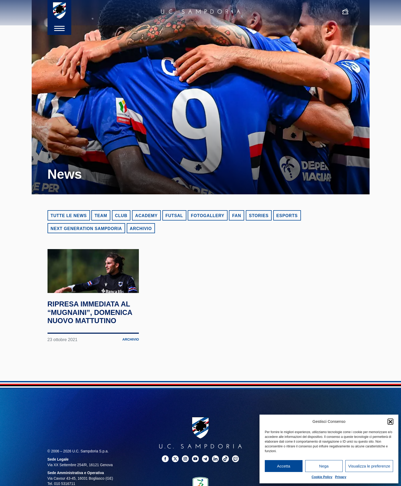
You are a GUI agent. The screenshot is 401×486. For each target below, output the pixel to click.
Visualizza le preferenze (369, 466)
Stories (258, 215)
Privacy (340, 477)
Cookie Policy (322, 477)
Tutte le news (69, 215)
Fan (236, 215)
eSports (287, 215)
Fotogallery (207, 215)
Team (101, 215)
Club (121, 215)
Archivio (141, 228)
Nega (324, 466)
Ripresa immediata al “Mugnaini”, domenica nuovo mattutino (88, 329)
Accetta (283, 466)
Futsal (174, 215)
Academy (146, 215)
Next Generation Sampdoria (86, 228)
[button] (390, 421)
